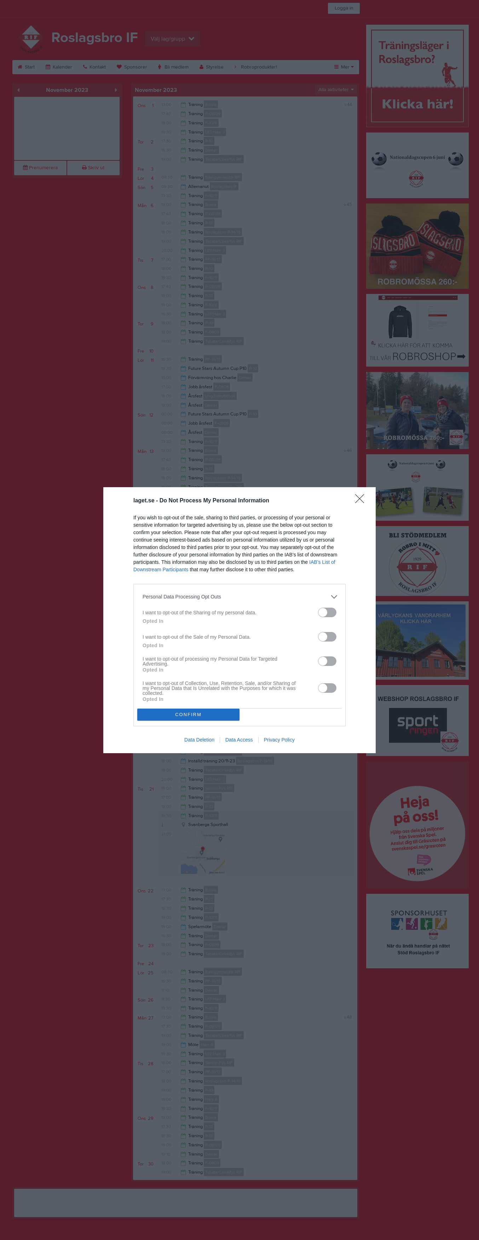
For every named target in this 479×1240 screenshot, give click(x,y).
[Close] (362, 501)
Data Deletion (199, 740)
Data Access (239, 740)
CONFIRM (188, 714)
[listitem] (239, 597)
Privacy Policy (279, 740)
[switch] (327, 612)
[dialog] (239, 620)
